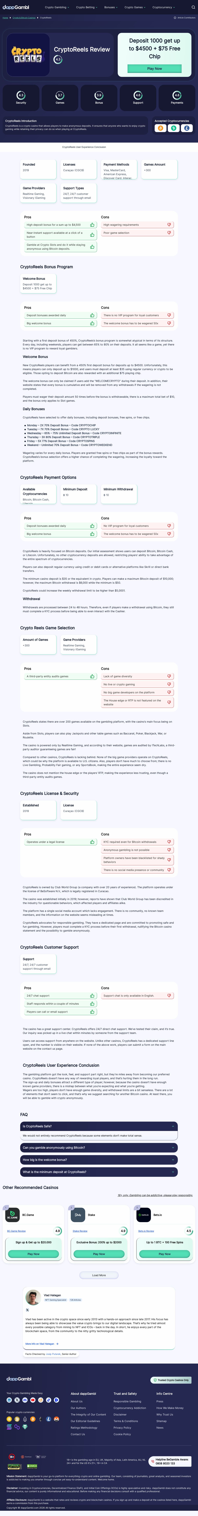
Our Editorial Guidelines (85, 1421)
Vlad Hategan (52, 1295)
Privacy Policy (122, 1427)
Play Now (154, 69)
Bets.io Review (146, 1231)
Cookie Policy (122, 1434)
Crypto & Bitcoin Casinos (24, 17)
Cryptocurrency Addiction (130, 1408)
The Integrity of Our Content (88, 1414)
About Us (76, 1401)
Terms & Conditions (126, 1421)
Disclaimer (120, 1414)
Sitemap (161, 1421)
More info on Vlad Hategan (39, 1343)
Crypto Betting (85, 7)
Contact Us (78, 1434)
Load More (99, 1275)
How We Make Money (170, 1408)
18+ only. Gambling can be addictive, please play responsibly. (155, 1195)
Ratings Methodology (84, 1427)
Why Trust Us (164, 1414)
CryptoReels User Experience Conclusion (84, 147)
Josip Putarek (53, 1354)
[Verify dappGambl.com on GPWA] (15, 1466)
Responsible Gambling (127, 1401)
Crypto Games (134, 7)
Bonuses (109, 7)
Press (159, 1401)
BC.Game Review (16, 1231)
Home (5, 17)
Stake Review (80, 1231)
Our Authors (78, 1408)
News (159, 1427)
